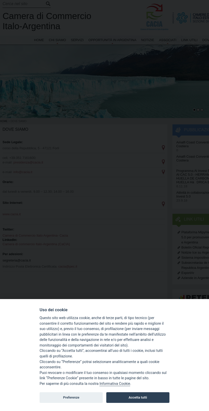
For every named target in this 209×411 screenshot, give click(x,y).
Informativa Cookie (114, 384)
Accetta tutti (138, 397)
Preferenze (71, 397)
